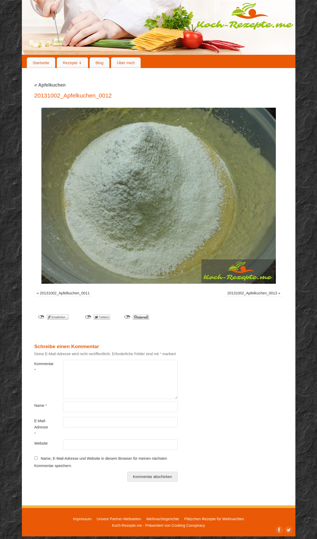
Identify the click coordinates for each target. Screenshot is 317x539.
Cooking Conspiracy (188, 525)
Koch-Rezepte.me (244, 16)
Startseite (41, 62)
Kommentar (41, 367)
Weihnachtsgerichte (162, 519)
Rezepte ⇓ (72, 62)
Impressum (82, 519)
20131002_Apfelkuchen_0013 (252, 293)
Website (41, 443)
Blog (99, 62)
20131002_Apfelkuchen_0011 (65, 293)
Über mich (126, 62)
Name (40, 405)
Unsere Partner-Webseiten (119, 519)
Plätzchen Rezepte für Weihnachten (214, 519)
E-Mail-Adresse (41, 427)
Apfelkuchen (50, 85)
